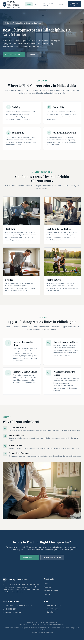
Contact (61, 4)
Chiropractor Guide (48, 4)
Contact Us (34, 54)
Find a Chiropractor (14, 54)
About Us (47, 587)
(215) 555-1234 (74, 4)
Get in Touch (29, 557)
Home (29, 4)
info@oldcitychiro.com (13, 612)
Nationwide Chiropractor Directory (42, 632)
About (37, 4)
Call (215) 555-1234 (52, 557)
